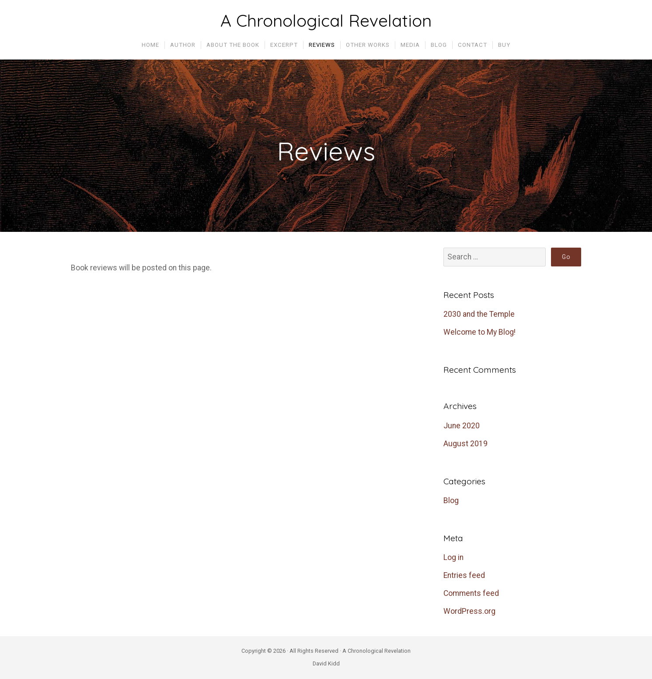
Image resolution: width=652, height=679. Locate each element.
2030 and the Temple (479, 314)
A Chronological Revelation (326, 20)
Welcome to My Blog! (479, 332)
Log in (453, 557)
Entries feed (464, 575)
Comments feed (471, 593)
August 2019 (465, 443)
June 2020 (461, 425)
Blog (451, 500)
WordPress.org (469, 611)
